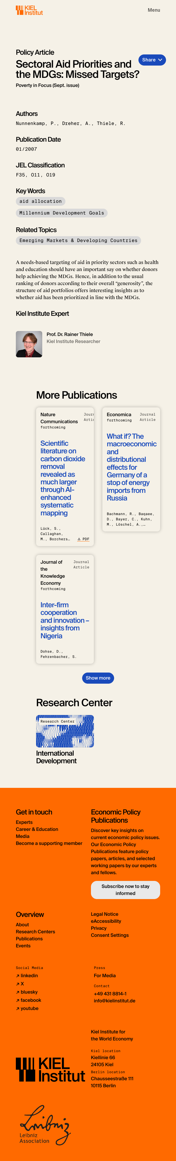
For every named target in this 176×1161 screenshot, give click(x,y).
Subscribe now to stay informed (125, 889)
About (22, 925)
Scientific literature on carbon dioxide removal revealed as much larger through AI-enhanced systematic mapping (62, 478)
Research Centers (35, 932)
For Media (105, 976)
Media (22, 836)
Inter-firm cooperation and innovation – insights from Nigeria (64, 621)
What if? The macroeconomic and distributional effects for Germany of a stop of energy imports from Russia (132, 467)
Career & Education (37, 829)
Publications (29, 939)
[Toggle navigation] (154, 10)
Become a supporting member (49, 843)
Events (23, 946)
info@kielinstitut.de (115, 1001)
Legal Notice (105, 914)
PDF (83, 539)
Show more (98, 678)
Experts (24, 822)
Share (149, 60)
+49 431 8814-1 (110, 994)
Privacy (98, 928)
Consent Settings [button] (110, 935)
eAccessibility (106, 921)
